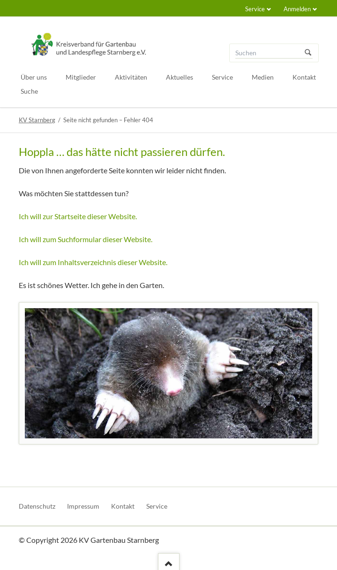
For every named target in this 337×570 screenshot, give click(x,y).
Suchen (308, 53)
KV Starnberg (37, 120)
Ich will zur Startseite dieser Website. (78, 216)
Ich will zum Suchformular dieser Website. (85, 239)
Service (255, 9)
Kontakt (123, 506)
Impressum (83, 506)
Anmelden (297, 9)
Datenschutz (37, 506)
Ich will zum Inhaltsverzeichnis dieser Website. (93, 262)
